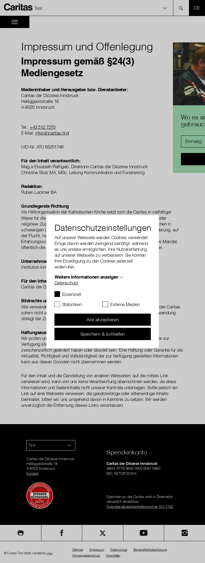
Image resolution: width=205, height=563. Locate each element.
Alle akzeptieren (102, 319)
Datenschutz (66, 282)
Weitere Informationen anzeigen (86, 276)
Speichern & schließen (102, 333)
